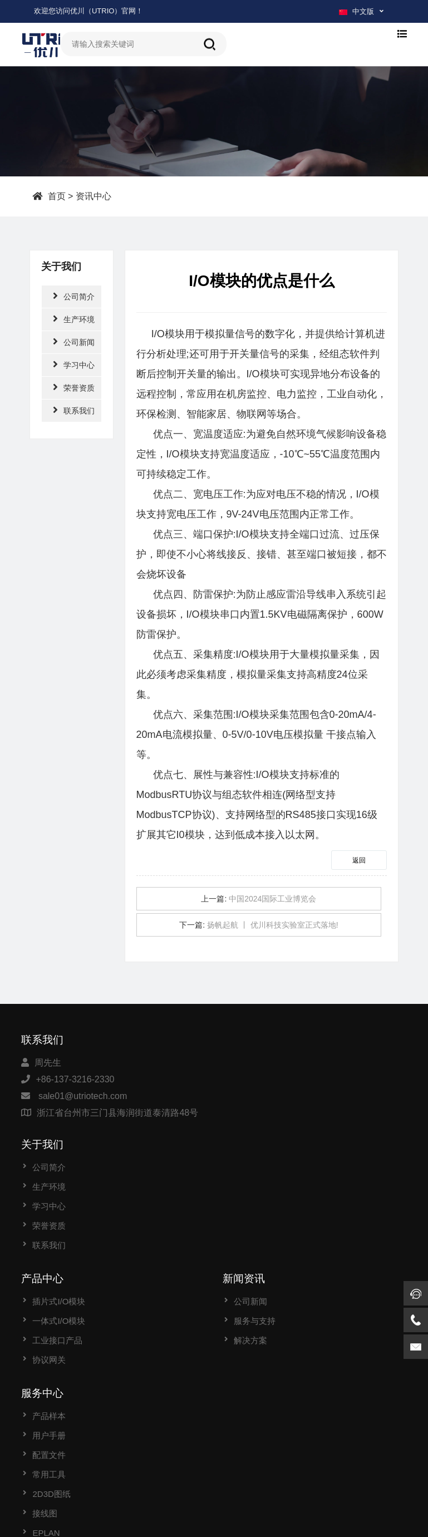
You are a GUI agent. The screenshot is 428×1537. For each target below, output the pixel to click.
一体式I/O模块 (58, 1215)
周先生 (48, 1062)
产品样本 (49, 1311)
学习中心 (74, 364)
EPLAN (46, 1427)
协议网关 (49, 1254)
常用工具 (49, 1369)
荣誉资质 (74, 387)
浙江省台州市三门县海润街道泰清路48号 (117, 1112)
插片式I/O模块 (58, 1196)
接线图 (44, 1408)
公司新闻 (74, 341)
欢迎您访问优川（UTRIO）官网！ (88, 11)
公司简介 (74, 295)
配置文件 (49, 1349)
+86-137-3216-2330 (75, 1079)
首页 (57, 195)
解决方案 (250, 1235)
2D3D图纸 (51, 1388)
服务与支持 (255, 1215)
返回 (359, 860)
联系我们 (74, 410)
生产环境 (74, 318)
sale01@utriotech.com (82, 1096)
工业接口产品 (57, 1235)
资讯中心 (93, 195)
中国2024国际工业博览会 (272, 898)
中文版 (356, 11)
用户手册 (49, 1330)
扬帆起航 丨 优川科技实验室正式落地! (272, 924)
